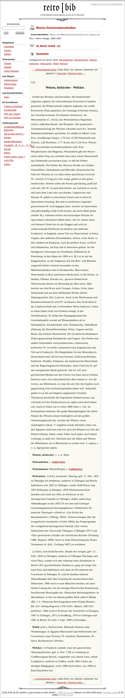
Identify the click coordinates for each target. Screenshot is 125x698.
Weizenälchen (66, 60)
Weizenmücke (81, 60)
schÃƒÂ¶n (9, 160)
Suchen (7, 50)
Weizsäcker (46, 64)
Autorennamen (11, 80)
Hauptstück (42, 54)
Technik (7, 63)
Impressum (96, 4)
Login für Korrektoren (113, 4)
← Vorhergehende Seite (44, 70)
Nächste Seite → (76, 73)
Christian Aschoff (110, 692)
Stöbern (7, 54)
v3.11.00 (69, 692)
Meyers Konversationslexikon (56, 27)
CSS (70, 695)
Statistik (7, 67)
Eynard (7, 149)
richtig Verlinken (11, 71)
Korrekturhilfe (10, 110)
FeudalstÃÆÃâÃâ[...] (19, 145)
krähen (7, 164)
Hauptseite (9, 46)
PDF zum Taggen (12, 114)
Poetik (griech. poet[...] (14, 157)
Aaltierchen (58, 462)
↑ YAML (59, 692)
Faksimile (61, 73)
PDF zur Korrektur (12, 118)
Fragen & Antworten (13, 106)
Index (6, 97)
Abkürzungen (10, 84)
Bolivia (7, 153)
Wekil (55, 64)
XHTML (63, 695)
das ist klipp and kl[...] (14, 134)
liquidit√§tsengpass (13, 141)
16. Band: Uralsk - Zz (48, 45)
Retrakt (7, 138)
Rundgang (9, 88)
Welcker (64, 64)
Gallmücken (75, 469)
